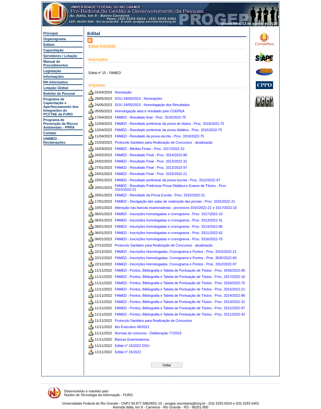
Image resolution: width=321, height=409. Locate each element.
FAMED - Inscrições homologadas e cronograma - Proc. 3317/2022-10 (169, 214)
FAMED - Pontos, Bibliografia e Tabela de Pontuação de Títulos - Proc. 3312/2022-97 (180, 308)
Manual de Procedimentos (55, 63)
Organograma (54, 39)
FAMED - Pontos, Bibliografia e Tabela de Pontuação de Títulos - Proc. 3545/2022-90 (180, 270)
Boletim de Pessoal (59, 93)
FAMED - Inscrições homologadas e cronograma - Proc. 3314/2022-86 (169, 226)
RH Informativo (55, 82)
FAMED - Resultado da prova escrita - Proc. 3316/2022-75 (159, 136)
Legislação (52, 71)
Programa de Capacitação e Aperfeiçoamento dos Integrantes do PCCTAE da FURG (60, 106)
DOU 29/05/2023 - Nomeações (138, 98)
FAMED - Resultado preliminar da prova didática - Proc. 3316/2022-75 (168, 130)
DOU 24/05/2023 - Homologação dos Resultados (152, 105)
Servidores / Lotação (60, 56)
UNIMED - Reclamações (54, 140)
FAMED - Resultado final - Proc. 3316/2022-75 (150, 117)
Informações (53, 76)
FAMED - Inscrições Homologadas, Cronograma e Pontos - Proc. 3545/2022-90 (175, 258)
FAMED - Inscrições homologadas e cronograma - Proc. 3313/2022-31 (169, 220)
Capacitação (53, 50)
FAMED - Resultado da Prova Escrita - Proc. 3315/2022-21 (160, 195)
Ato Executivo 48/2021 (132, 327)
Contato (49, 133)
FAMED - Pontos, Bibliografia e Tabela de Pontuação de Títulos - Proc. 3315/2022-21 (180, 289)
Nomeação (123, 92)
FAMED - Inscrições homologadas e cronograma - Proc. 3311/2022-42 (169, 233)
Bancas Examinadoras (132, 339)
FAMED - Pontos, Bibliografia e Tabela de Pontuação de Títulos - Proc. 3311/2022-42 (180, 314)
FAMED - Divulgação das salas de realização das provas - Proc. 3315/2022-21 (175, 201)
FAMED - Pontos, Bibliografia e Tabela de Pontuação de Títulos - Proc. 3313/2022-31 (180, 302)
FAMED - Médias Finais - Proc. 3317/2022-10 (149, 149)
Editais (49, 44)
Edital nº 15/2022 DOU (132, 346)
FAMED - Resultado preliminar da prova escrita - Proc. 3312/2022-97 (167, 180)
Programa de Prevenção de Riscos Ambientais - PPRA (60, 123)
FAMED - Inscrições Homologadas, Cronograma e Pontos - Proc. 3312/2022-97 (175, 264)
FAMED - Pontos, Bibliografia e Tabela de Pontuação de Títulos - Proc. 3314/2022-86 (180, 295)
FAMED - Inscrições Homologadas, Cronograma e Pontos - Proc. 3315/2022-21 (175, 251)
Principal (50, 33)
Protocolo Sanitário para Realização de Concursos (153, 320)
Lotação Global (55, 88)
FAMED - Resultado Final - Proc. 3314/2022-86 (151, 155)
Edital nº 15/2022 (128, 352)
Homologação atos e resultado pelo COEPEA (149, 111)
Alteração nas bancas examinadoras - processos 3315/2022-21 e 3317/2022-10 (176, 208)
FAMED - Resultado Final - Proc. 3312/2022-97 (151, 167)
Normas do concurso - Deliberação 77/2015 (148, 333)
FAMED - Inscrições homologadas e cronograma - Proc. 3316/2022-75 (169, 239)
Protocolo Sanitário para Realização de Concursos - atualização (164, 142)
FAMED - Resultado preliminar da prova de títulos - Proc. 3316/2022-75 (169, 123)
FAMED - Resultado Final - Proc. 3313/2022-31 (151, 161)
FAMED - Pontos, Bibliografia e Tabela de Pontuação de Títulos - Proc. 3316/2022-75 (180, 283)
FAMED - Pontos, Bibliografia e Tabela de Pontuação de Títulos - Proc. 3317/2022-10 (180, 277)
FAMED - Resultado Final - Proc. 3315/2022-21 (151, 174)
